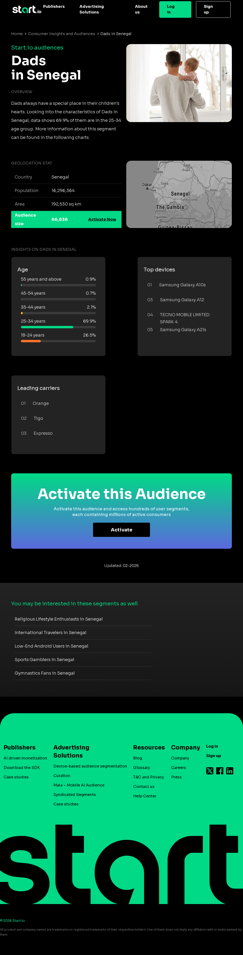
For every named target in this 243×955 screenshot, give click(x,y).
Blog (137, 758)
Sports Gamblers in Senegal (44, 659)
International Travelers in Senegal (50, 632)
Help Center (144, 796)
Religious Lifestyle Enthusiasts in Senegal (59, 619)
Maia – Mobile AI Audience (78, 785)
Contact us (143, 786)
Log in (171, 9)
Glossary (141, 767)
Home (17, 33)
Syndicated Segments (74, 794)
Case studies (16, 777)
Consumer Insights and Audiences (61, 33)
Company (183, 747)
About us (141, 9)
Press (176, 777)
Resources (146, 747)
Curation (61, 775)
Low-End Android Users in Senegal (51, 646)
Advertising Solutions (91, 9)
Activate (121, 530)
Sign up (208, 9)
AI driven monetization (25, 758)
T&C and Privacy (148, 777)
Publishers (54, 6)
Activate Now (102, 219)
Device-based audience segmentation (90, 766)
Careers (178, 767)
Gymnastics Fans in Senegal (45, 673)
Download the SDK (22, 767)
